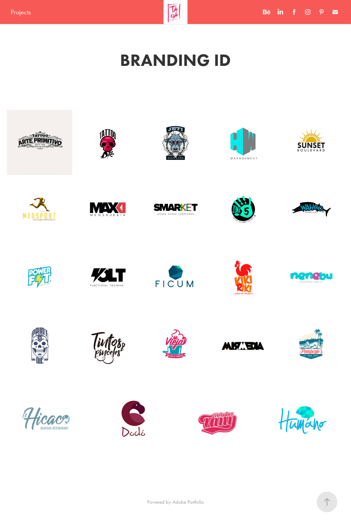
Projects (21, 12)
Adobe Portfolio (188, 502)
